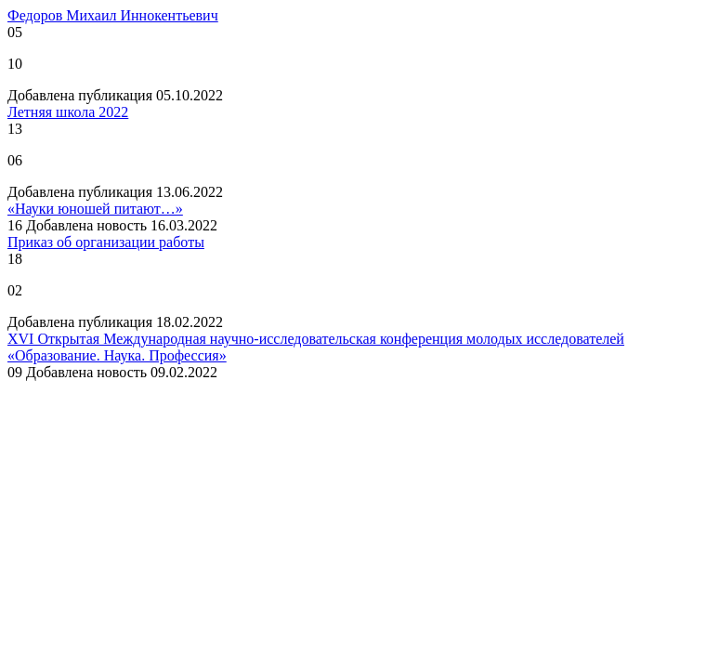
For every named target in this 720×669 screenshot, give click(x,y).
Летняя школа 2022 (67, 112)
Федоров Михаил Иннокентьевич (112, 15)
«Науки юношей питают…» (95, 208)
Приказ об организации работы (105, 242)
